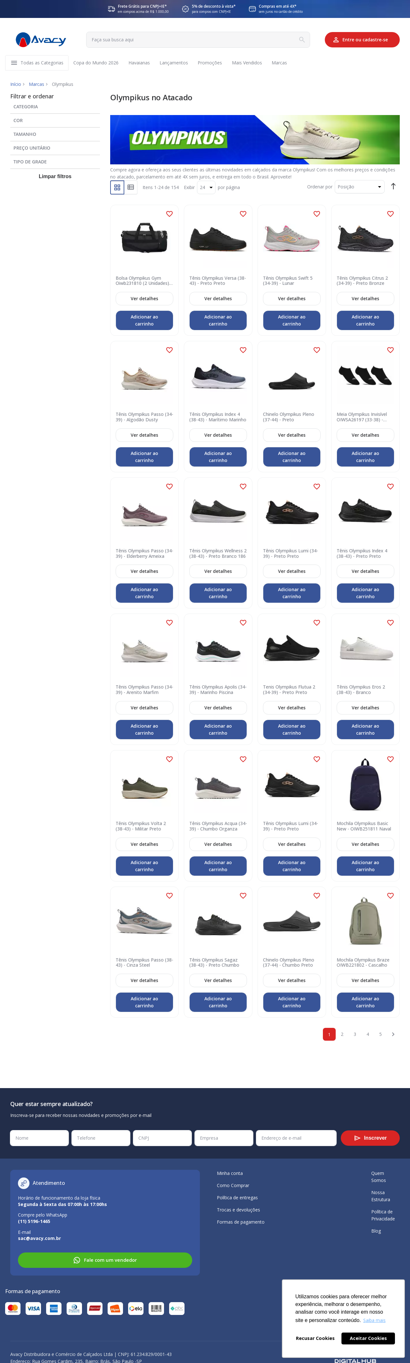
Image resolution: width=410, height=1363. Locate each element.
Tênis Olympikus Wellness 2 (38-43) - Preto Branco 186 (218, 554)
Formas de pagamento (241, 1222)
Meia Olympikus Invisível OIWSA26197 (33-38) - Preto (362, 417)
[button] (169, 214)
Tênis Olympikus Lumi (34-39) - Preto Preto (290, 554)
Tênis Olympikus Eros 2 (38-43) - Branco (361, 690)
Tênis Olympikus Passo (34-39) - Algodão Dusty (144, 417)
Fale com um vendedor (105, 1260)
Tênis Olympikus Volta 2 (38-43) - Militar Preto (141, 827)
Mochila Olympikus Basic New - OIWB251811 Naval (364, 827)
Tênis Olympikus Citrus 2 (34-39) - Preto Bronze (362, 281)
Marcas (36, 85)
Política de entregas (237, 1197)
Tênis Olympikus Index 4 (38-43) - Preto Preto (362, 554)
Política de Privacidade (383, 1215)
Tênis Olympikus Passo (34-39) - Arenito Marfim (144, 690)
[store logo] (41, 39)
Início (15, 85)
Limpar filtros (55, 177)
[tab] (55, 106)
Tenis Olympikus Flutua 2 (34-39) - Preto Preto (289, 690)
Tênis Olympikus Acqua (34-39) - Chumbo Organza (218, 827)
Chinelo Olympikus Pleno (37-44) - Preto (288, 417)
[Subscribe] (370, 1138)
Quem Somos (378, 1176)
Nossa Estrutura (380, 1195)
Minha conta (230, 1173)
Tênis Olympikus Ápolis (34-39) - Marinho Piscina (218, 690)
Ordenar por (319, 187)
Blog (376, 1231)
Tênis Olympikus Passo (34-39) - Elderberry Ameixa (144, 554)
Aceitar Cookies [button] (368, 1338)
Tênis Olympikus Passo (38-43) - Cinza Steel (144, 963)
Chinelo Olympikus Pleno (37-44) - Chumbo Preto (288, 963)
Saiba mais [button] (374, 1320)
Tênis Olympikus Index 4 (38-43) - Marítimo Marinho (217, 417)
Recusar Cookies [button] (315, 1338)
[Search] (300, 39)
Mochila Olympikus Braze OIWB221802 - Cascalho (363, 963)
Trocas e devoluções (238, 1210)
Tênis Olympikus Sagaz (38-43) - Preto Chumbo (214, 963)
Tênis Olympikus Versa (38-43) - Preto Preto (217, 281)
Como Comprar (233, 1185)
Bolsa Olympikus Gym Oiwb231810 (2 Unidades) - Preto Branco (144, 281)
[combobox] (197, 39)
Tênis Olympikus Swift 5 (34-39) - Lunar (288, 281)
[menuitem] (42, 63)
